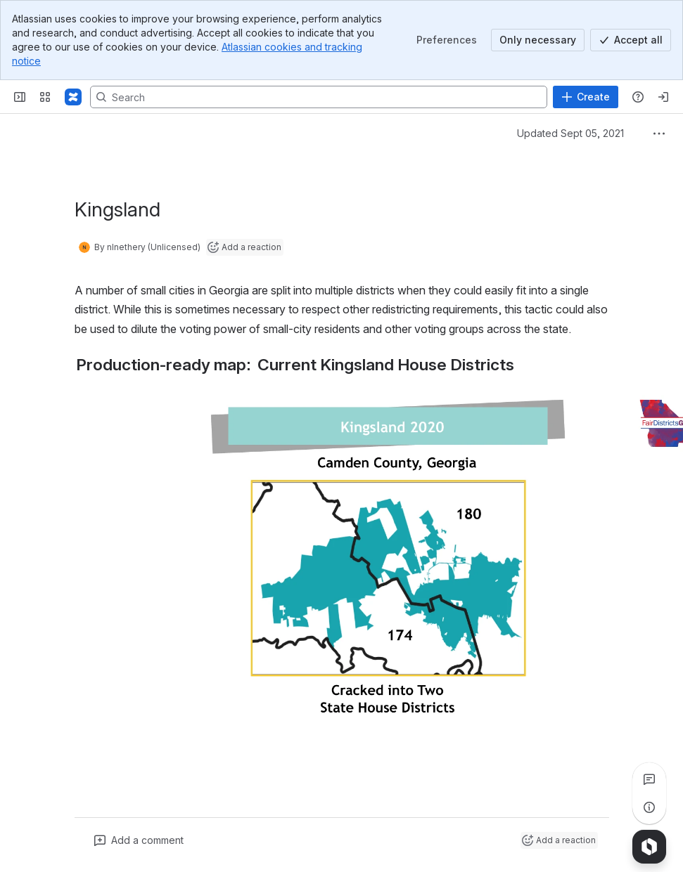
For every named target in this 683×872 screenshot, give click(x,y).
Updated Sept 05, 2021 (570, 133)
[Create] (585, 97)
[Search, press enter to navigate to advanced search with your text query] (318, 97)
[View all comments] (649, 779)
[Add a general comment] (139, 840)
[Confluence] (73, 97)
